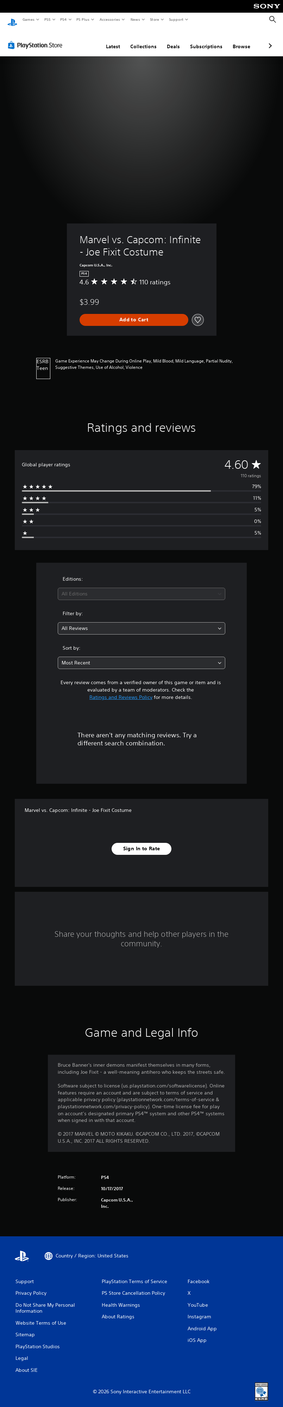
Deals (136, 40)
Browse (204, 40)
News (135, 19)
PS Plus (83, 19)
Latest (76, 40)
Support (176, 19)
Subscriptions (169, 40)
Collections (106, 40)
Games (28, 19)
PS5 (47, 19)
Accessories (109, 19)
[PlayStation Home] (12, 20)
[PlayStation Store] (37, 38)
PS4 (63, 19)
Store (154, 19)
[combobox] (141, 587)
